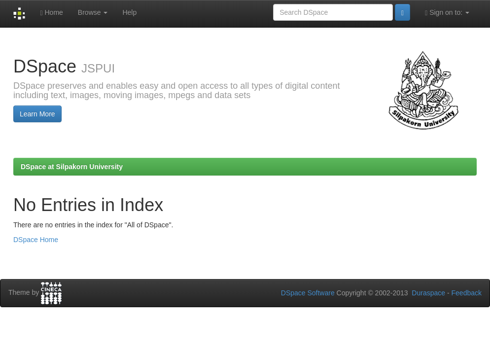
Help (129, 12)
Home (51, 12)
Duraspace (428, 293)
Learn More (37, 114)
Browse (93, 12)
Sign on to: (447, 12)
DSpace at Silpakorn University (72, 167)
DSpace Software (308, 293)
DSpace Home (35, 240)
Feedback (467, 293)
